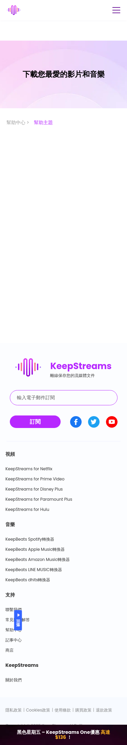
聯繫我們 (13, 609)
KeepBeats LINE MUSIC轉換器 (33, 569)
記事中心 (13, 640)
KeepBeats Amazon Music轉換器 (37, 559)
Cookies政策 (38, 710)
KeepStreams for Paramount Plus (38, 499)
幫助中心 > (18, 122)
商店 (9, 650)
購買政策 (83, 710)
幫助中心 (13, 630)
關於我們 (13, 680)
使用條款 (63, 710)
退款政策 (104, 710)
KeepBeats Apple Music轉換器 (35, 549)
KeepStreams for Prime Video (34, 479)
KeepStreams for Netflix (28, 469)
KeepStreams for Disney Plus (34, 489)
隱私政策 (13, 710)
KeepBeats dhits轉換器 (27, 580)
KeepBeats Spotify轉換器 (29, 539)
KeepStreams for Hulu (27, 509)
